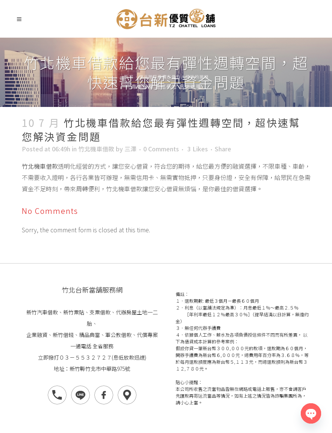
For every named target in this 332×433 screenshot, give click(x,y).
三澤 (130, 148)
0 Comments (161, 148)
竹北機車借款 (96, 148)
